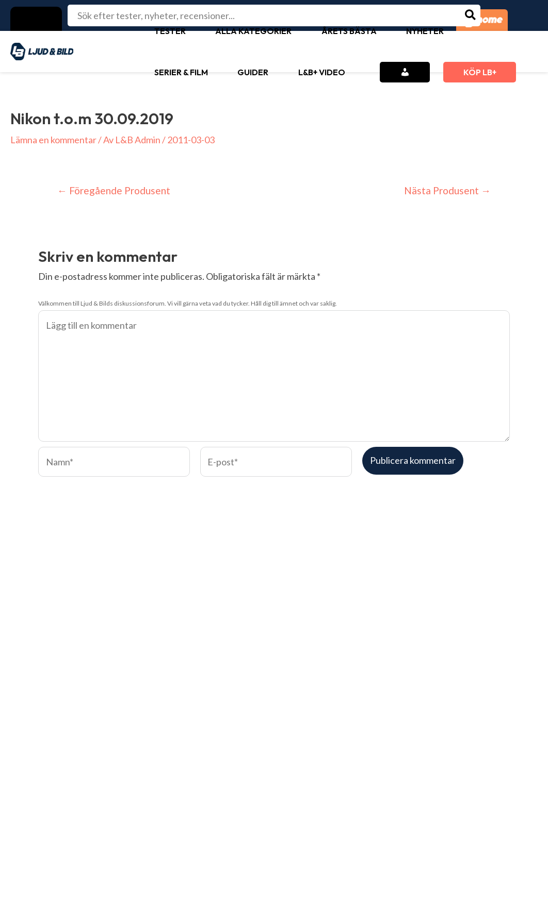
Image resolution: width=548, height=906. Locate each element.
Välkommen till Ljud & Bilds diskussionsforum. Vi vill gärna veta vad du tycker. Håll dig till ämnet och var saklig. (187, 303)
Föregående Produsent (113, 190)
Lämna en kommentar (53, 139)
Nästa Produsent (447, 190)
